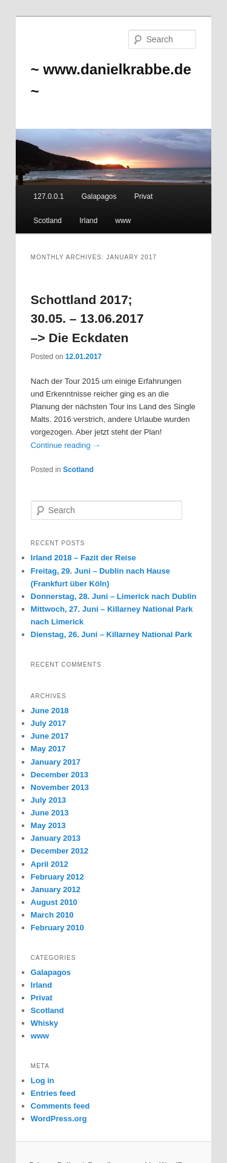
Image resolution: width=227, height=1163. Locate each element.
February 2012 (57, 876)
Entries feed (53, 1093)
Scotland (47, 220)
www (123, 220)
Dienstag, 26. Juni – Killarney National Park (111, 634)
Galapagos (98, 196)
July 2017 (49, 723)
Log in (42, 1080)
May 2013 (48, 825)
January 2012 (56, 889)
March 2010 (52, 914)
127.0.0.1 (48, 196)
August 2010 (54, 902)
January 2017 (56, 761)
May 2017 (48, 748)
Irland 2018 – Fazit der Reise (83, 557)
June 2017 (50, 735)
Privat (143, 196)
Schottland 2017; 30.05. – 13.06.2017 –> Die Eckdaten (87, 319)
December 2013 (59, 774)
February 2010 (57, 927)
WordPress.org (59, 1118)
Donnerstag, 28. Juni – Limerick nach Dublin (114, 596)
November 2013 (60, 787)
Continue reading (66, 445)
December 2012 (59, 850)
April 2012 (49, 864)
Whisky (45, 1023)
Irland (88, 220)
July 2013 (49, 800)
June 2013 (50, 812)
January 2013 (56, 838)
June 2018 (50, 710)
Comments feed (60, 1105)
